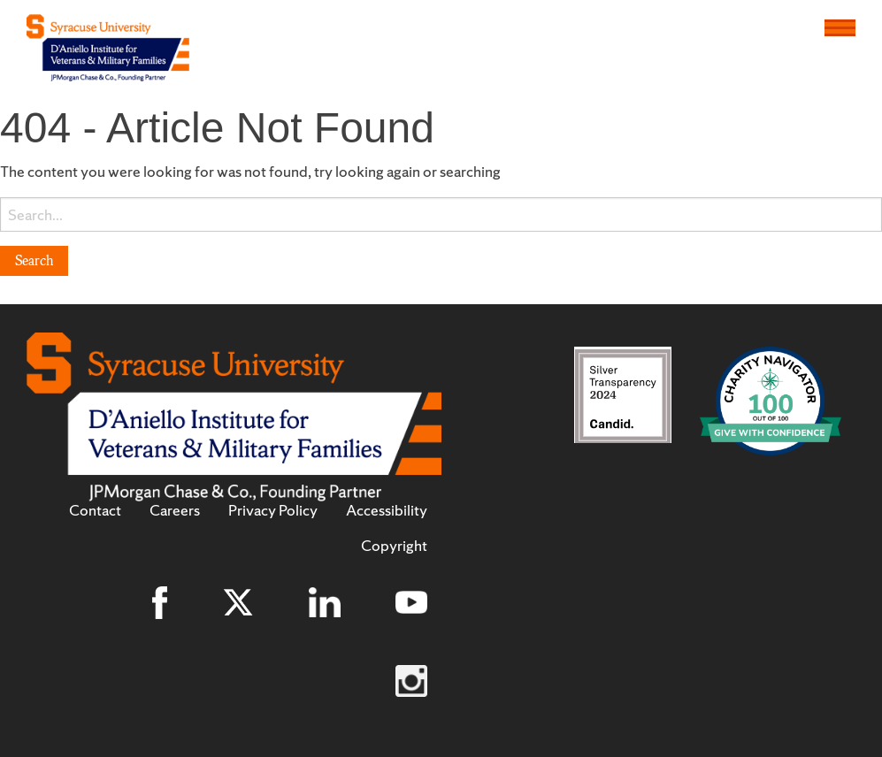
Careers (175, 510)
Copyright (394, 545)
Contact (95, 510)
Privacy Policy (273, 510)
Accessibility (386, 510)
